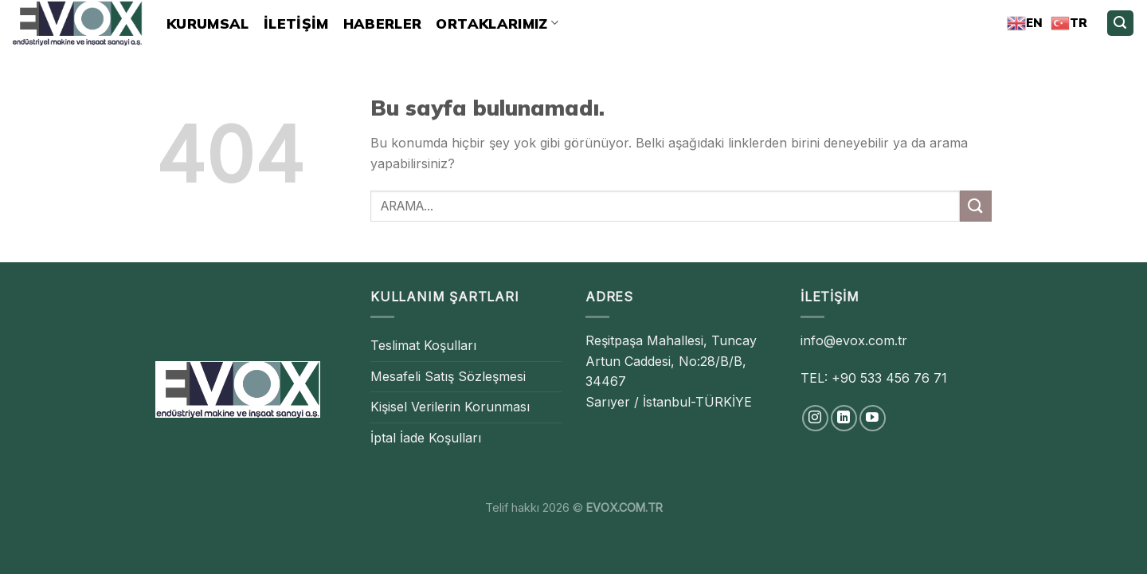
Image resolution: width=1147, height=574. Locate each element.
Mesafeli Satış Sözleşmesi (448, 376)
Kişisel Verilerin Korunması (450, 407)
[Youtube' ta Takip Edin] (872, 418)
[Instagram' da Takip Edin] (815, 418)
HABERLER (382, 23)
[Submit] (976, 206)
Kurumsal (207, 23)
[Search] (1120, 23)
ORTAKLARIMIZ (497, 23)
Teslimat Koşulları (423, 345)
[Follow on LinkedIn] (844, 418)
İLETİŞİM (296, 23)
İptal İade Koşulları (425, 438)
